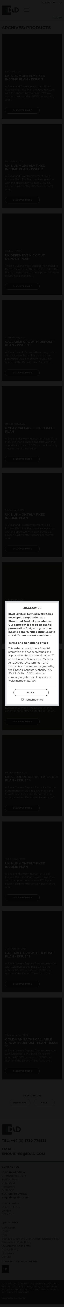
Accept (30, 692)
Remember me (32, 699)
